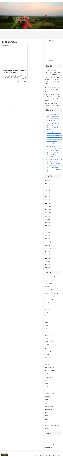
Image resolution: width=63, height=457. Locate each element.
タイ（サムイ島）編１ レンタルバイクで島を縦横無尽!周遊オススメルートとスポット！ (53, 72)
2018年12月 (48, 183)
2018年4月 (47, 200)
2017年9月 (47, 216)
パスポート (48, 331)
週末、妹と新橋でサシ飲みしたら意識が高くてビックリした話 (53, 104)
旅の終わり (48, 386)
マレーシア (48, 357)
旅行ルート (48, 390)
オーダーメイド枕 (49, 296)
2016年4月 (47, 267)
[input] (53, 60)
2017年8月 (47, 219)
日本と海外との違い (50, 393)
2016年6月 (47, 261)
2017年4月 (47, 229)
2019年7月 (47, 180)
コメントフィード (49, 444)
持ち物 (46, 383)
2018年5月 (47, 196)
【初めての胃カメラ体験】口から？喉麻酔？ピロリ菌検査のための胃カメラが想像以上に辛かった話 (53, 80)
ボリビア (47, 348)
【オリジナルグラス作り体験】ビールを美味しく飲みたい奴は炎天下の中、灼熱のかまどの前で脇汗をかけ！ (53, 97)
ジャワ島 (47, 309)
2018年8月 (47, 187)
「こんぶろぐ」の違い (50, 277)
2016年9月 (47, 251)
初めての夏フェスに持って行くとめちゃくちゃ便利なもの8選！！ (53, 89)
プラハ (46, 338)
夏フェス (47, 380)
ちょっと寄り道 (49, 280)
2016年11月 (48, 245)
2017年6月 (47, 225)
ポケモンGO (48, 351)
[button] (60, 60)
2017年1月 (47, 238)
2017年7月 (47, 222)
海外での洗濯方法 (49, 406)
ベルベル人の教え (49, 341)
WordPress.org (48, 447)
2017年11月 (48, 209)
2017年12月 (48, 206)
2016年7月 (47, 258)
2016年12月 (48, 242)
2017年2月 (47, 235)
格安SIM (47, 403)
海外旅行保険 (48, 409)
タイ (46, 315)
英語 (46, 422)
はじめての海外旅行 (50, 283)
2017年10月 (48, 213)
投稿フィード (48, 441)
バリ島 (46, 325)
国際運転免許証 (49, 377)
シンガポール (48, 306)
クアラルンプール (49, 299)
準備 (46, 412)
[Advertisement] (21, 89)
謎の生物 (47, 429)
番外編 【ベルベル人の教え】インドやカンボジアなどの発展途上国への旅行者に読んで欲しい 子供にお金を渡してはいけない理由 (54, 137)
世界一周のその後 (49, 367)
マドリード (48, 354)
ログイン (47, 438)
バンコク (47, 328)
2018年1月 (47, 203)
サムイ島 (47, 302)
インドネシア (48, 289)
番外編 (46, 416)
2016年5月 (47, 264)
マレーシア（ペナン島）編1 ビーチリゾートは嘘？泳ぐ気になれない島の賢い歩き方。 (54, 116)
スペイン (47, 312)
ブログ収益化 (48, 335)
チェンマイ (48, 322)
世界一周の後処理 (49, 370)
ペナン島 (47, 344)
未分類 (46, 399)
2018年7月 (47, 190)
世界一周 (47, 364)
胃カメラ (47, 419)
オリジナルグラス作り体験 (51, 293)
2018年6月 (47, 193)
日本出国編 (48, 396)
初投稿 (46, 374)
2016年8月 (47, 255)
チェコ (46, 319)
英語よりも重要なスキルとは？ (53, 425)
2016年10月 (48, 248)
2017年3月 (47, 232)
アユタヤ (47, 286)
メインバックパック (50, 361)
